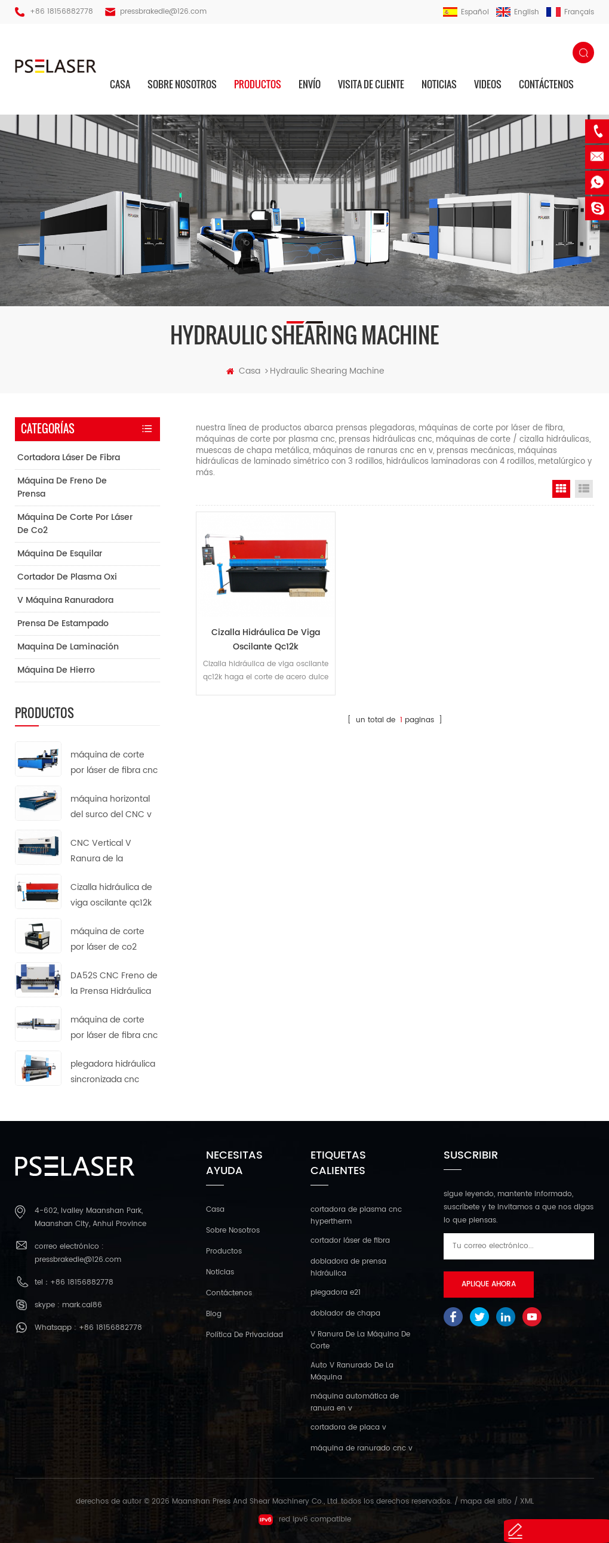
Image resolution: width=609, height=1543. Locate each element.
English (517, 12)
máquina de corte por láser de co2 (75, 523)
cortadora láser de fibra (68, 457)
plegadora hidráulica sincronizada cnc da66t (112, 1072)
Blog (214, 1314)
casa (120, 84)
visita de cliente (371, 84)
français (570, 12)
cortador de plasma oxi (67, 577)
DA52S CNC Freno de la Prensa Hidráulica (114, 983)
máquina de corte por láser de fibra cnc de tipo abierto (114, 763)
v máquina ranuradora (65, 600)
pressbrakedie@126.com (163, 11)
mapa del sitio (486, 1501)
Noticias (439, 84)
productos (257, 84)
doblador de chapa (345, 1313)
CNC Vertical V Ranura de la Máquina (100, 851)
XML (527, 1501)
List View (584, 489)
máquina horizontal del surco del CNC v (111, 806)
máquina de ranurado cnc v (361, 1448)
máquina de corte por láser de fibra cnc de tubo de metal (114, 1028)
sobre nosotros (182, 84)
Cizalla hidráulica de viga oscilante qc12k (258, 631)
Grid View (561, 489)
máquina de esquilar (59, 553)
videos (488, 84)
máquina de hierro (56, 670)
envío (310, 84)
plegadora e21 (335, 1292)
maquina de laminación (68, 647)
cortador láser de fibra (350, 1240)
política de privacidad (244, 1335)
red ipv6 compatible (305, 1519)
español (466, 12)
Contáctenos (546, 84)
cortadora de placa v (348, 1427)
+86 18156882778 (61, 11)
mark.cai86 (82, 1305)
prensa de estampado (63, 623)
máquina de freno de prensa (62, 487)
